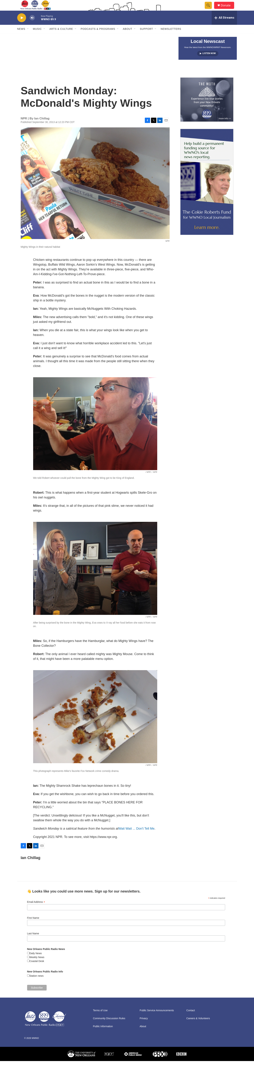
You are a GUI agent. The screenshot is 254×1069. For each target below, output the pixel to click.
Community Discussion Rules (109, 1026)
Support (146, 36)
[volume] (32, 26)
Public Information (103, 1034)
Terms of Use (100, 1018)
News (21, 36)
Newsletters (171, 36)
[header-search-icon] (210, 9)
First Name (33, 925)
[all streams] (224, 26)
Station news (36, 983)
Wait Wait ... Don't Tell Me (136, 836)
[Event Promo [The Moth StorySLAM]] (206, 108)
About (127, 36)
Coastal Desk (36, 969)
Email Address (36, 910)
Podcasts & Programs (98, 36)
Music (37, 36)
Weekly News (36, 965)
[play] (21, 26)
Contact (190, 1018)
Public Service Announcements (157, 1018)
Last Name (33, 941)
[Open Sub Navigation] (28, 36)
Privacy (144, 1026)
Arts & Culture (61, 36)
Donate (227, 9)
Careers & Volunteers (198, 1026)
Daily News (35, 961)
